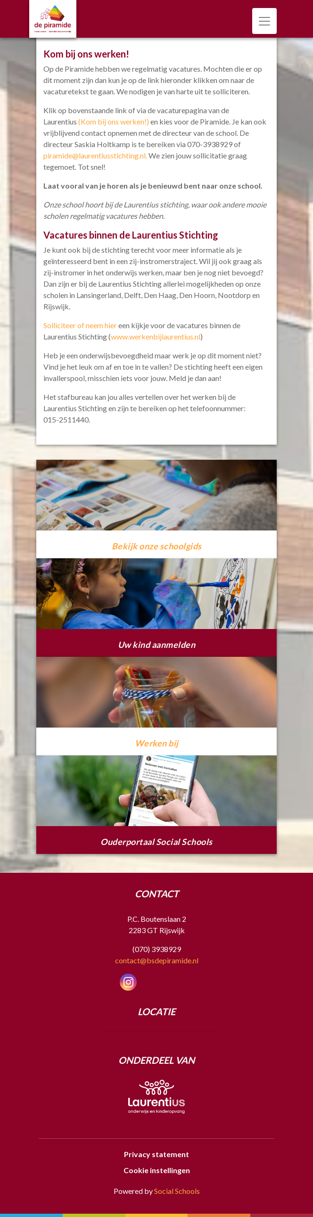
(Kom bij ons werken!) (113, 121)
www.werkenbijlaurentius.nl (155, 336)
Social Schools (177, 1190)
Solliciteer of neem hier (80, 325)
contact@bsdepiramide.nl (156, 960)
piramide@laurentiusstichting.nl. (95, 155)
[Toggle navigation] (264, 21)
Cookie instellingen (157, 1170)
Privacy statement (156, 1154)
